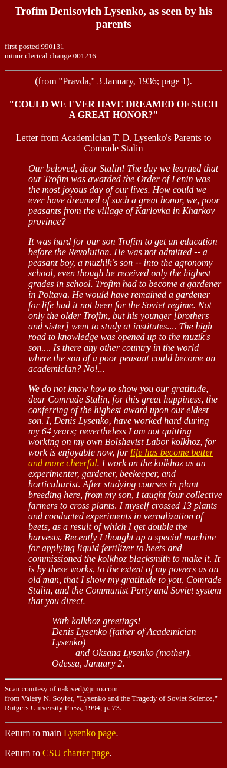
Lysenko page (90, 733)
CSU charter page (76, 753)
